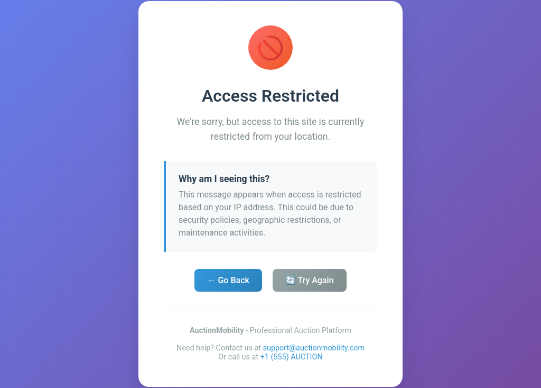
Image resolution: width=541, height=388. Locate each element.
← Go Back (228, 280)
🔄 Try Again (309, 280)
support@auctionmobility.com (314, 348)
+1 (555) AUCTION (291, 357)
